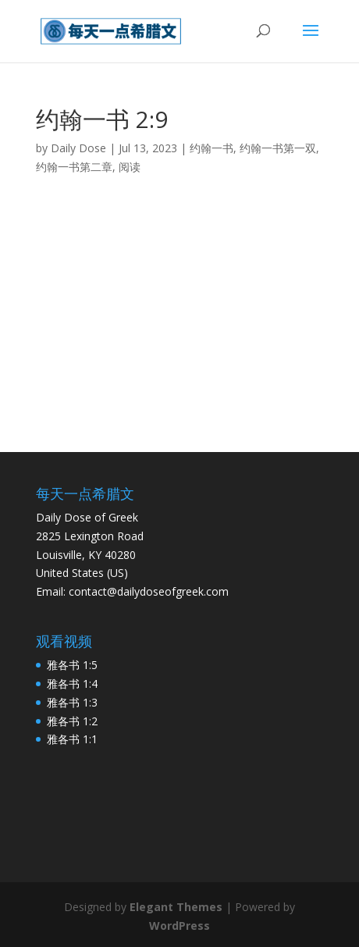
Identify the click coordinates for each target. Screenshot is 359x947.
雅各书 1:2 (72, 721)
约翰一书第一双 (278, 148)
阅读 (129, 166)
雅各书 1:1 (72, 739)
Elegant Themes (176, 906)
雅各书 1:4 (72, 683)
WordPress (179, 925)
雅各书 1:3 (72, 702)
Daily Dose (78, 148)
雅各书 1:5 (72, 664)
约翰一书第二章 (74, 166)
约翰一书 (211, 148)
